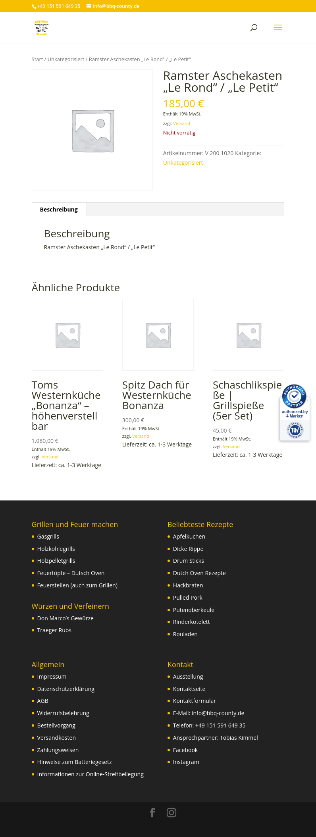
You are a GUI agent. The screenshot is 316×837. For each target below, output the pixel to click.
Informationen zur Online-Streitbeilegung (90, 774)
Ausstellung (188, 676)
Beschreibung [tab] (59, 209)
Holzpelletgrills (56, 560)
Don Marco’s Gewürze (65, 618)
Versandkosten (56, 737)
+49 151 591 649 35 (220, 725)
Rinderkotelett (191, 621)
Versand (181, 123)
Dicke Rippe (188, 548)
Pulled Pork (187, 597)
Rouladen (185, 634)
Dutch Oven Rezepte (199, 573)
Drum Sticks (188, 560)
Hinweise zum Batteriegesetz (74, 762)
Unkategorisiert (66, 59)
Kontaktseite (189, 689)
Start (37, 59)
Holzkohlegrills (56, 548)
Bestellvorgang (56, 725)
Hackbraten (188, 585)
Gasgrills (48, 536)
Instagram (186, 762)
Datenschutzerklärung (65, 689)
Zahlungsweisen (58, 750)
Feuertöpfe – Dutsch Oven (71, 573)
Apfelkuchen (189, 536)
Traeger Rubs (54, 630)
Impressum (52, 676)
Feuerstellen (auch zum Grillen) (77, 585)
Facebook (185, 750)
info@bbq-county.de (218, 713)
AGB (42, 700)
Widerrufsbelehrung (63, 713)
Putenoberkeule (193, 610)
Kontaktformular (194, 700)
